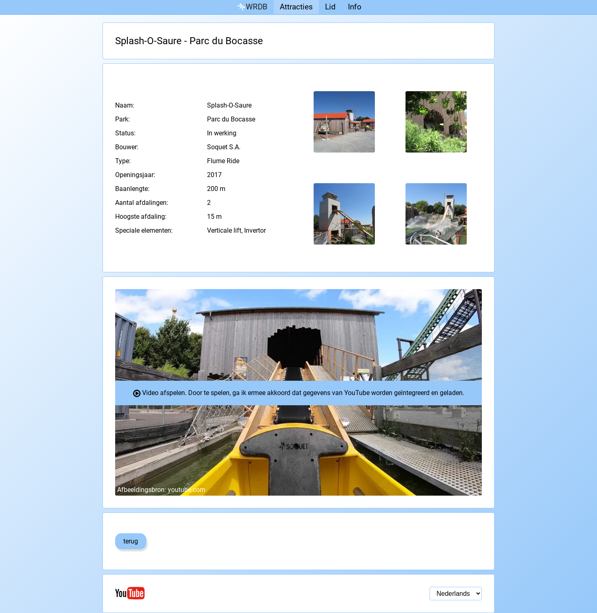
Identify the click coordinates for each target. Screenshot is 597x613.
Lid (330, 6)
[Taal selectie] (456, 593)
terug (130, 541)
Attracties (296, 6)
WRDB (251, 7)
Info (354, 6)
